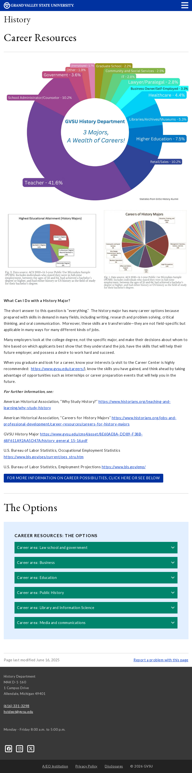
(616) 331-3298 (17, 706)
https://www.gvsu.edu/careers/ (57, 369)
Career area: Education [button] (96, 577)
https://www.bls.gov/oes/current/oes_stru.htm (44, 457)
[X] (31, 748)
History (17, 19)
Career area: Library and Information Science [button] (96, 607)
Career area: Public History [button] (96, 592)
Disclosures (114, 766)
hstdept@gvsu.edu (18, 712)
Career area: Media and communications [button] (96, 623)
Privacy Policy (87, 766)
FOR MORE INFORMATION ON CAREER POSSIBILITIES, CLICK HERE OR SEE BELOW (83, 478)
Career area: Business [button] (96, 562)
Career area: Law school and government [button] (96, 547)
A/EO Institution (55, 766)
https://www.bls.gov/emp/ (124, 467)
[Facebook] (9, 748)
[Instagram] (20, 748)
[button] (185, 5)
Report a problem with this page (161, 660)
